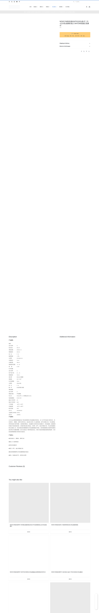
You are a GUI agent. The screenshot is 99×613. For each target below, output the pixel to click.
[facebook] (9, 1)
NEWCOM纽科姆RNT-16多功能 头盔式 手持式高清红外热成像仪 (67, 572)
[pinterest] (19, 1)
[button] (75, 43)
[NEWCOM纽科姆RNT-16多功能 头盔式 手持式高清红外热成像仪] (70, 552)
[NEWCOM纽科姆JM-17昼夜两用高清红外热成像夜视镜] (70, 503)
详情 (29, 531)
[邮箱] (89, 51)
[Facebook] (81, 51)
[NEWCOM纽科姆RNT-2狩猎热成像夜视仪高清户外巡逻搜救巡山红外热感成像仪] (29, 503)
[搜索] (73, 1)
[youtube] (16, 1)
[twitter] (11, 1)
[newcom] (14, 5)
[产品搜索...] (81, 1)
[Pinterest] (86, 51)
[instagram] (14, 1)
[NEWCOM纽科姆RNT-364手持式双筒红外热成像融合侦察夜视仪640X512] (29, 552)
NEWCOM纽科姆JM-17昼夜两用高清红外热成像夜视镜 (64, 524)
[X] (84, 51)
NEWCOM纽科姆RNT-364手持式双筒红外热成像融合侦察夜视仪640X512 (28, 572)
